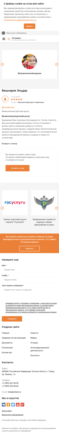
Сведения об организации (14, 338)
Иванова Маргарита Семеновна (31, 102)
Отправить (12, 319)
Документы (7, 343)
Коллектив (7, 352)
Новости (34, 333)
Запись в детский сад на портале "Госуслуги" (15, 220)
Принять (29, 26)
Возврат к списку (9, 143)
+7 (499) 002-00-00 (10, 386)
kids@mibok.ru (14, 392)
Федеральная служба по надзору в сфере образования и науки (44, 222)
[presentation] (2, 64)
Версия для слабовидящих (17, 33)
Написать (29, 249)
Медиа (33, 338)
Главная (5, 333)
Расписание (7, 347)
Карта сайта (7, 411)
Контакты (35, 355)
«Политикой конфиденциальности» (20, 20)
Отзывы (34, 343)
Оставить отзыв (17, 168)
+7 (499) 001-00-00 (10, 383)
